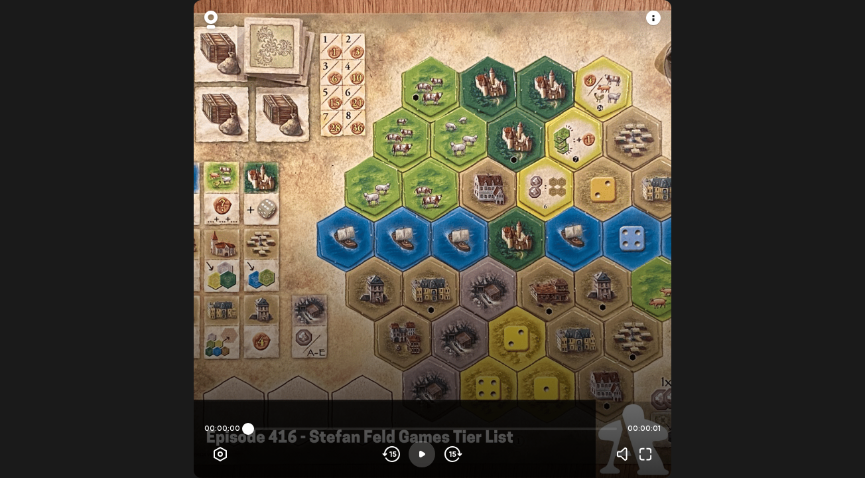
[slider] (248, 429)
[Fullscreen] (645, 454)
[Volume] (625, 454)
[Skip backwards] (392, 454)
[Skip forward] (452, 454)
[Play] (422, 454)
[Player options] (220, 454)
